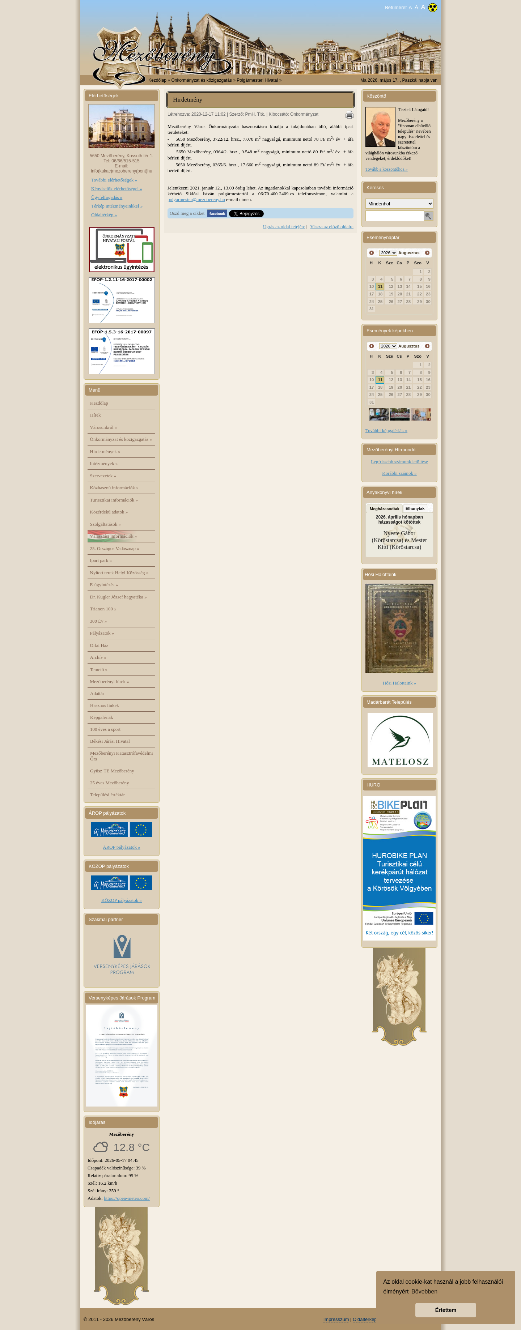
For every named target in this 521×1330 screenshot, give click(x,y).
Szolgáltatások (105, 524)
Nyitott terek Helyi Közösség (119, 572)
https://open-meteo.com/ (127, 1198)
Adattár (97, 693)
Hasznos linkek (104, 705)
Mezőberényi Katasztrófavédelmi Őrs (121, 756)
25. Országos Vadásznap (114, 548)
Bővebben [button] (424, 1291)
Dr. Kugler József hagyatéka (118, 597)
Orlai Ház (99, 645)
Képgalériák (101, 717)
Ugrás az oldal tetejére (284, 226)
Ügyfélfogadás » (106, 197)
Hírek (95, 415)
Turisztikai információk (114, 500)
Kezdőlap (157, 80)
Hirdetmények (105, 451)
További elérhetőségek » (114, 180)
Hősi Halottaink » (399, 683)
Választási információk (113, 536)
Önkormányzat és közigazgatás (121, 439)
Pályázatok (102, 633)
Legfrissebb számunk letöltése (399, 461)
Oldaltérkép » (104, 214)
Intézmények (104, 463)
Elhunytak (415, 508)
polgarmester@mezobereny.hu (196, 199)
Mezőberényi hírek (109, 681)
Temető (99, 669)
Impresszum (336, 1319)
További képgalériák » (386, 430)
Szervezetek (103, 475)
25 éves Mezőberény (109, 782)
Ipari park (101, 560)
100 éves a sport (105, 729)
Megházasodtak (384, 509)
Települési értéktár (107, 794)
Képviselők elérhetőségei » (116, 188)
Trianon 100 (103, 608)
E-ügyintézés (104, 584)
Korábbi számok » (399, 473)
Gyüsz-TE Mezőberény (112, 770)
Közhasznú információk (114, 487)
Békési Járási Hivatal (110, 741)
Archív (98, 657)
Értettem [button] (445, 1310)
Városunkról (103, 427)
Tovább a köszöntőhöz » (386, 169)
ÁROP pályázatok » (121, 847)
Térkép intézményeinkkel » (117, 206)
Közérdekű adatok (109, 512)
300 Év (98, 621)
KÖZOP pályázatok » (121, 900)
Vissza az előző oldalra (331, 226)
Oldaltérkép (365, 1319)
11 (380, 286)
